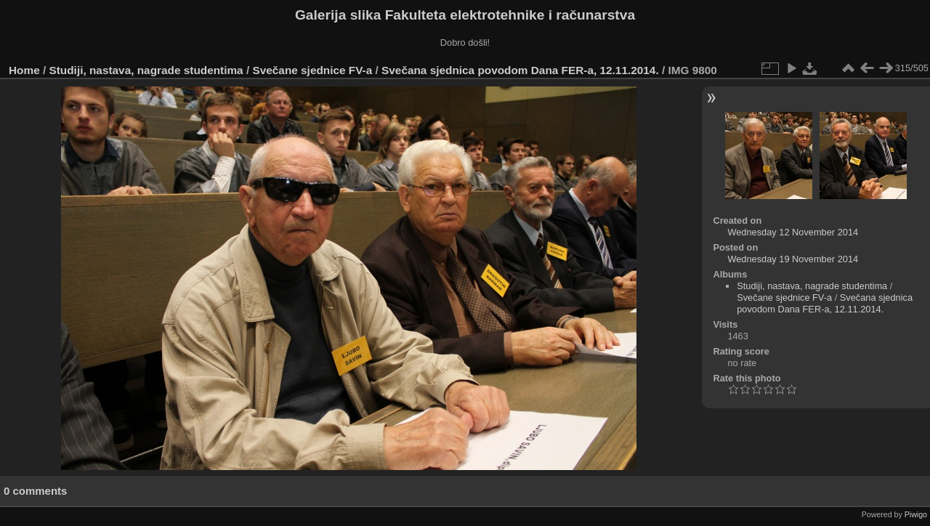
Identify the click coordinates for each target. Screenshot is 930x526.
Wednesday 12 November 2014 (792, 232)
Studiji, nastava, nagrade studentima (146, 70)
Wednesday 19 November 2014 (792, 259)
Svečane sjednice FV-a (312, 70)
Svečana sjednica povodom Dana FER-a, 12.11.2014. (520, 70)
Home (24, 70)
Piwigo (916, 514)
